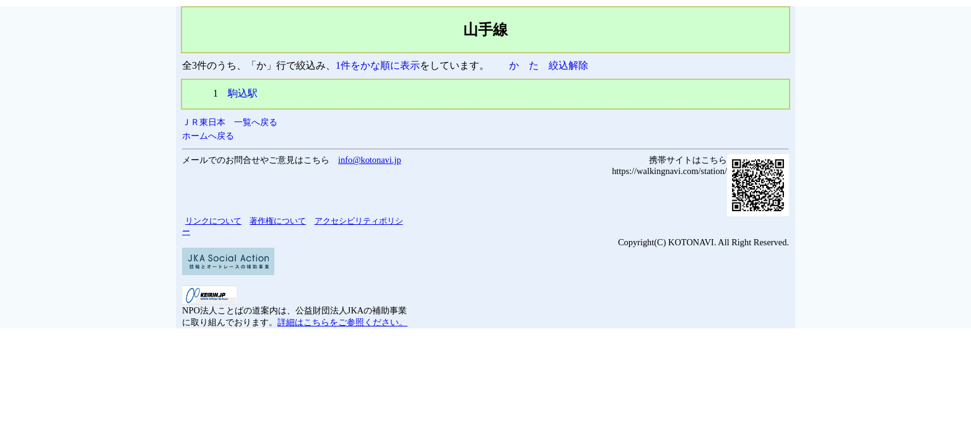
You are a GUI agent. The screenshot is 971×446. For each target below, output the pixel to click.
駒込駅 (243, 93)
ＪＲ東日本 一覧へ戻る (229, 122)
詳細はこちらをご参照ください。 (342, 322)
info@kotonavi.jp (369, 160)
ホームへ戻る (208, 136)
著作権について (278, 220)
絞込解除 (568, 65)
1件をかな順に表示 (378, 65)
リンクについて (213, 220)
